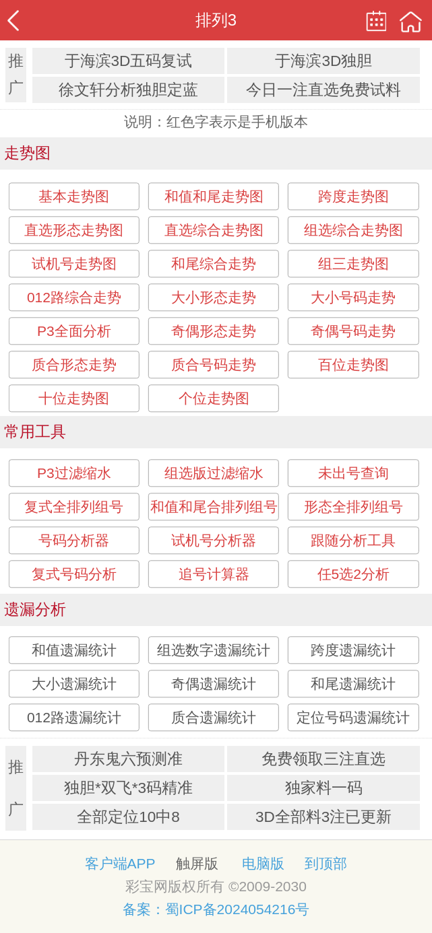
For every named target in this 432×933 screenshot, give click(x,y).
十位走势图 (73, 398)
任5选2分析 (353, 574)
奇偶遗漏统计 (213, 683)
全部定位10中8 (128, 816)
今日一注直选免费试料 (323, 89)
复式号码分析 (74, 574)
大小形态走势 (213, 297)
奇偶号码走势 (353, 331)
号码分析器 (73, 540)
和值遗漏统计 (74, 650)
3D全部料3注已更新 (323, 816)
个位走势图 (214, 398)
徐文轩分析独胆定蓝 (128, 89)
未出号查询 (353, 473)
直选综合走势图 (214, 230)
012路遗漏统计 (74, 717)
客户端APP (120, 863)
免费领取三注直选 (323, 759)
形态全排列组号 (353, 506)
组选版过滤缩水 (214, 473)
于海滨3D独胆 (323, 61)
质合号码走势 (213, 364)
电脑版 (263, 863)
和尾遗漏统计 (353, 683)
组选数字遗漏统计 (213, 650)
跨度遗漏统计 (353, 650)
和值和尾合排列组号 (214, 506)
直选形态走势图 (73, 230)
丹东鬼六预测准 (128, 759)
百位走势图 (353, 364)
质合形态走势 (74, 364)
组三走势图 (353, 263)
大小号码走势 (353, 297)
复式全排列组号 (73, 506)
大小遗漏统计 (74, 683)
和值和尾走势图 (214, 196)
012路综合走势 (74, 297)
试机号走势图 (74, 263)
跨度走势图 (353, 196)
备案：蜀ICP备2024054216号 (216, 909)
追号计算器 (214, 574)
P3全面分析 (74, 331)
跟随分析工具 (353, 540)
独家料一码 (324, 788)
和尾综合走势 (213, 263)
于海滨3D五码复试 (129, 61)
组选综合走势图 (353, 230)
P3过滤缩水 (74, 473)
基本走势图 (73, 196)
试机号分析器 (213, 540)
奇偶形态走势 (213, 331)
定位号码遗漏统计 (353, 717)
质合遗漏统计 (213, 717)
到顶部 (326, 863)
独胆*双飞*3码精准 (128, 788)
